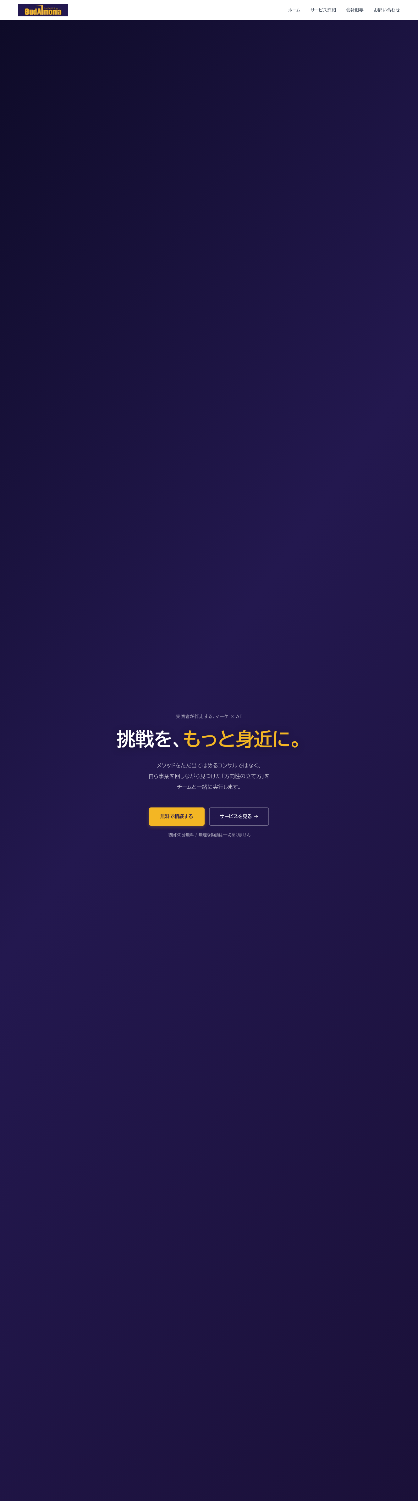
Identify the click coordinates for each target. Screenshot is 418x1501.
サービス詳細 (323, 10)
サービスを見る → (239, 816)
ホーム (294, 10)
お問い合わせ (387, 10)
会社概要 (355, 10)
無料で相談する (176, 816)
